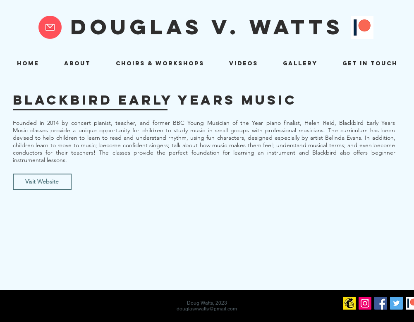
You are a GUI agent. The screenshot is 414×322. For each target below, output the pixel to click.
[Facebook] (380, 303)
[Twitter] (396, 303)
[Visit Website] (42, 182)
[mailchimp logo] (349, 303)
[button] (160, 63)
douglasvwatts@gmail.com (207, 309)
